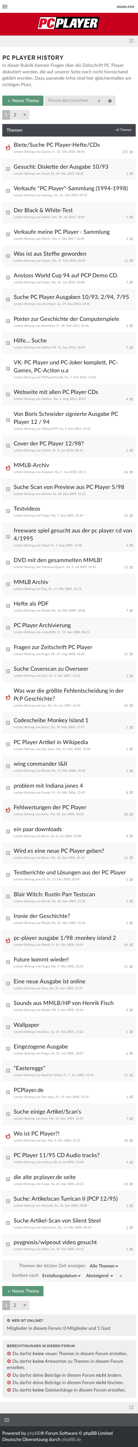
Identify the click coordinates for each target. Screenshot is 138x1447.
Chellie (46, 450)
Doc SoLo (48, 749)
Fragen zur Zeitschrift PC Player (53, 647)
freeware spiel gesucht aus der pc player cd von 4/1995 (73, 535)
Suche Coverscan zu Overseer (51, 669)
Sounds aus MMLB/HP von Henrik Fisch (64, 1003)
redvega (47, 195)
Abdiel (46, 217)
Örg (44, 589)
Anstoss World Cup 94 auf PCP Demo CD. (66, 275)
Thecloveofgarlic (53, 567)
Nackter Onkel (51, 1075)
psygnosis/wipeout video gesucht (55, 1242)
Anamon (47, 472)
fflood (45, 610)
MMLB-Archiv (31, 465)
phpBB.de (71, 1439)
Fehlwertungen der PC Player (50, 807)
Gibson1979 (49, 428)
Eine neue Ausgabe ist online (49, 981)
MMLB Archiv (31, 582)
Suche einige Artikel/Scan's (47, 1112)
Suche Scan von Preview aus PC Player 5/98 (69, 487)
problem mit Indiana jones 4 (48, 786)
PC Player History (33, 58)
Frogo (45, 282)
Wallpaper (26, 1025)
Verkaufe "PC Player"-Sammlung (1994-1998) (71, 188)
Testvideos (27, 509)
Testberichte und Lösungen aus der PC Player (70, 873)
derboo (46, 494)
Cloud (45, 173)
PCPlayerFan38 (52, 377)
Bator (45, 727)
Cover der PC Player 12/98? (49, 444)
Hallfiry (46, 399)
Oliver (45, 238)
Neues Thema (23, 100)
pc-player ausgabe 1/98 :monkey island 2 (65, 938)
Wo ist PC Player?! (36, 1134)
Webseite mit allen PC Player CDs (56, 392)
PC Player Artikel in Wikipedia (51, 742)
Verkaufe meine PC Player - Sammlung (62, 232)
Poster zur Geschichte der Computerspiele (66, 319)
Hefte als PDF (31, 604)
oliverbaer (48, 303)
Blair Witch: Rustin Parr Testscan (54, 894)
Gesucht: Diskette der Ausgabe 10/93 (61, 167)
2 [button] (15, 115)
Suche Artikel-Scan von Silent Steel (57, 1221)
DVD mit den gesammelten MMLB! (58, 560)
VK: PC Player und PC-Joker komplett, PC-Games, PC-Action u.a (66, 366)
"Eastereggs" (29, 1068)
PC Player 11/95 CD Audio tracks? (57, 1155)
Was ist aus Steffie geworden (50, 254)
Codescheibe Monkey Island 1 (51, 720)
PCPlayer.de (29, 1090)
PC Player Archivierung (42, 625)
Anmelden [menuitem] (125, 7)
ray (43, 705)
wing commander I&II (40, 764)
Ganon (46, 151)
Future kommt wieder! (41, 960)
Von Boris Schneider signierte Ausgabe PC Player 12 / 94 (66, 418)
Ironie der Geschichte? (42, 916)
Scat (44, 675)
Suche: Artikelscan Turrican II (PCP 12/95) (66, 1199)
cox (43, 1140)
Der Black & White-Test (43, 210)
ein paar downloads (38, 829)
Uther (45, 1249)
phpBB (34, 1433)
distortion (48, 325)
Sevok (45, 901)
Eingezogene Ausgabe (41, 1047)
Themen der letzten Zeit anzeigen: (69, 1266)
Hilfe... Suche (30, 341)
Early (45, 814)
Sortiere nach (46, 1276)
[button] (25, 115)
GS (43, 879)
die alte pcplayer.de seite (45, 1177)
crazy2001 (48, 632)
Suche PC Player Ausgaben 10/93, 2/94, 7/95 (71, 297)
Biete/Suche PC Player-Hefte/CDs (57, 145)
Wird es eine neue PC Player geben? (59, 851)
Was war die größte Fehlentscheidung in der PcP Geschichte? (69, 695)
